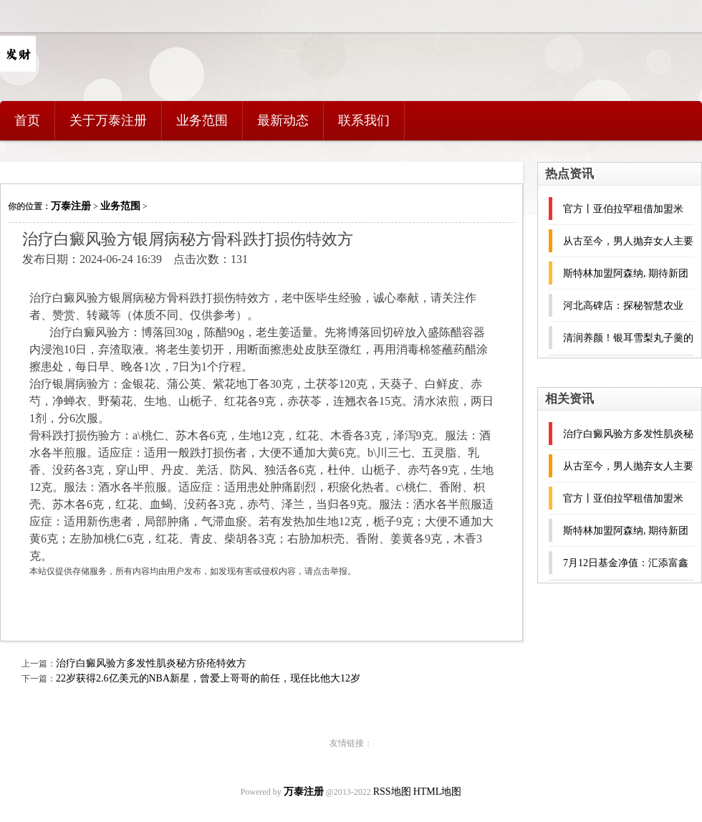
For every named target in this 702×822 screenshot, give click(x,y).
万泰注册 (71, 206)
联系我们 (364, 120)
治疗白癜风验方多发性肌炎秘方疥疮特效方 (151, 663)
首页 (27, 120)
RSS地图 (392, 791)
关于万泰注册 (108, 120)
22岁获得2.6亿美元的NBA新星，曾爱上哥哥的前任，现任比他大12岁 (208, 678)
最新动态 (283, 120)
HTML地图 (437, 791)
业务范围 (202, 120)
